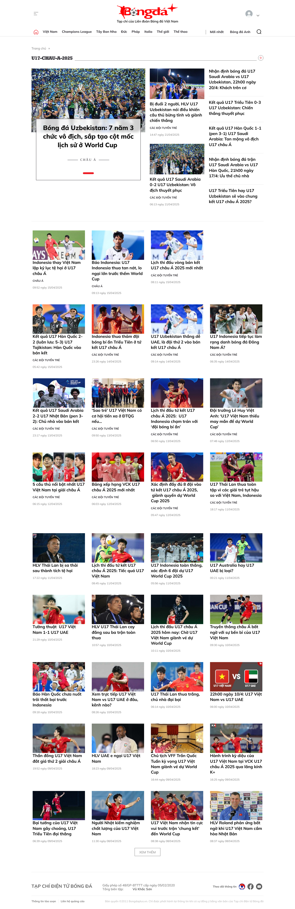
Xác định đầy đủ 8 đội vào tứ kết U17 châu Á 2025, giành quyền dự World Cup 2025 (176, 492)
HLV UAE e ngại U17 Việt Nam (116, 758)
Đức (124, 32)
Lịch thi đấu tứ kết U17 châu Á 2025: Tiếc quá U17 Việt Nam (118, 571)
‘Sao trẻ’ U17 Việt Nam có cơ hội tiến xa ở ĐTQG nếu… (117, 416)
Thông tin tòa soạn (43, 901)
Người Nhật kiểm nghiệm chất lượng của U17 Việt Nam (116, 828)
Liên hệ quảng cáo (73, 901)
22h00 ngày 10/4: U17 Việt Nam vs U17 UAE (236, 696)
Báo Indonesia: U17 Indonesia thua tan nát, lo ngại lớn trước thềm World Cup (117, 271)
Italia (148, 32)
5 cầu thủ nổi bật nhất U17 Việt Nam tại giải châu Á (59, 487)
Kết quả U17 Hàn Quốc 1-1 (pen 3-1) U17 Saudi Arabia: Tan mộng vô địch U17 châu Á (235, 136)
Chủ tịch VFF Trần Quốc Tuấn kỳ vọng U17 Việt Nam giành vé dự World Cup (174, 764)
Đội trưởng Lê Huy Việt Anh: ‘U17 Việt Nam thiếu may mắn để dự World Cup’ (234, 418)
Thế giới (163, 32)
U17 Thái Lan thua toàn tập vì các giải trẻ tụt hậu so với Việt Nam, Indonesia (236, 490)
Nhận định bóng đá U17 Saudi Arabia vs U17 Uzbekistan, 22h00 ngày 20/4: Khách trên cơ (232, 79)
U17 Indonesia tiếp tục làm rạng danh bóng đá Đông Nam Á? (236, 342)
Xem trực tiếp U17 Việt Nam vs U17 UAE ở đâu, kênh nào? (115, 699)
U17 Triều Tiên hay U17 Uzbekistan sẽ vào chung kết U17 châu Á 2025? (233, 196)
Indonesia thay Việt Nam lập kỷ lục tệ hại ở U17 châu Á (57, 268)
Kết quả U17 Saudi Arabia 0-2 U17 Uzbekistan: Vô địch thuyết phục (175, 185)
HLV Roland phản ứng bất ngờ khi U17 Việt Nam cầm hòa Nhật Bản (236, 828)
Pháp (136, 32)
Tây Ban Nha (106, 32)
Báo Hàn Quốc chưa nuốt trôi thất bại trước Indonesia (57, 699)
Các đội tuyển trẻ (163, 128)
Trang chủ (38, 48)
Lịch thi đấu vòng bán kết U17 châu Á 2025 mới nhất (177, 265)
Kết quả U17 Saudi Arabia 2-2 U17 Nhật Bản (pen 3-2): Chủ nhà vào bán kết (58, 416)
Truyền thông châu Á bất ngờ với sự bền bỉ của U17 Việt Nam (235, 632)
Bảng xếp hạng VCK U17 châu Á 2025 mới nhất (116, 487)
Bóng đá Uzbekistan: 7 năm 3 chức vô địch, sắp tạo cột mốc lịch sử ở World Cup (88, 136)
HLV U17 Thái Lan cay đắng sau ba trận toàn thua (113, 632)
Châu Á (88, 160)
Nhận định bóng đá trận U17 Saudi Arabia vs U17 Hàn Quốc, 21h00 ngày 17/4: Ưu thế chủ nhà (233, 167)
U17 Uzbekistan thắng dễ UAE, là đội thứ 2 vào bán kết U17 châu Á (175, 342)
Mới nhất (217, 32)
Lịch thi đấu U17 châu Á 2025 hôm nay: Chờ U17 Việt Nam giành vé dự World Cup (174, 635)
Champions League (77, 32)
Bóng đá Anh (240, 32)
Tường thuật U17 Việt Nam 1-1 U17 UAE (54, 629)
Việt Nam (50, 32)
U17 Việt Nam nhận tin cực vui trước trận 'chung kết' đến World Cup (177, 828)
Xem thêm (147, 852)
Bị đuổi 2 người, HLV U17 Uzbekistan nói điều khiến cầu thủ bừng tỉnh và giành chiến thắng (176, 112)
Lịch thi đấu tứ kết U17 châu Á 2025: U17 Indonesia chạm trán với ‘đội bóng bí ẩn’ (174, 418)
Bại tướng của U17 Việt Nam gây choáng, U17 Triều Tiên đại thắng (55, 828)
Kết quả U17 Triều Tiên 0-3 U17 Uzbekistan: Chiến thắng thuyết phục (235, 108)
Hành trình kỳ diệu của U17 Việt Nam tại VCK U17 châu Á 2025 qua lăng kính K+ (236, 764)
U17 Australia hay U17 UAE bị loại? (232, 568)
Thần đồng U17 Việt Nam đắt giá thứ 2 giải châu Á (57, 758)
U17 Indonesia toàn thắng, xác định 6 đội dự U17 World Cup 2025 (177, 571)
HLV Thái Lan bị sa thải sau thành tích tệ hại (55, 568)
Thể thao (181, 32)
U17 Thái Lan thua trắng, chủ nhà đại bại (175, 696)
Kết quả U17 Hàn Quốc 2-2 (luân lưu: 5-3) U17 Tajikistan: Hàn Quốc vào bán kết (58, 344)
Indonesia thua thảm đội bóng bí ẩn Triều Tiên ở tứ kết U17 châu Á (116, 342)
